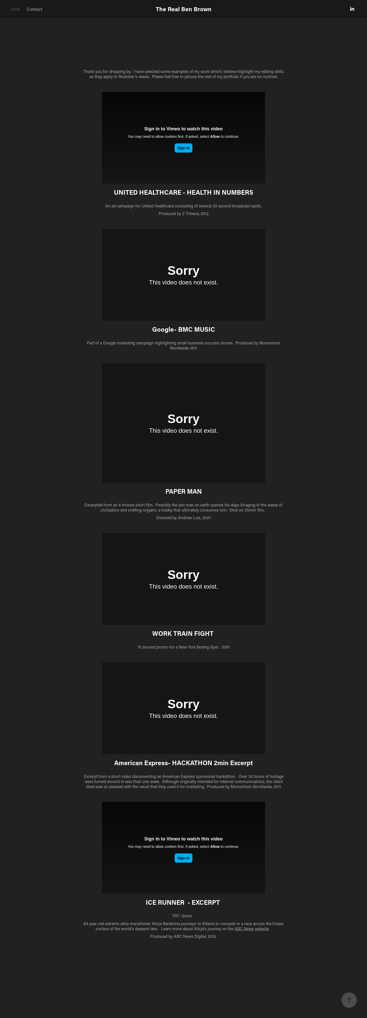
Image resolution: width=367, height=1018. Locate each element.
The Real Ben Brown (184, 9)
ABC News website (251, 928)
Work (15, 9)
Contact (34, 9)
